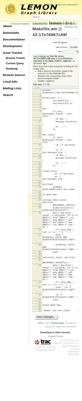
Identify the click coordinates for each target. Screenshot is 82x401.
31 (40, 218)
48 (40, 346)
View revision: (62, 47)
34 (40, 230)
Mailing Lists (12, 88)
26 (40, 200)
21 (40, 181)
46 (40, 337)
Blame (74, 24)
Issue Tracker (12, 52)
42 (40, 294)
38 (40, 276)
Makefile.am (44, 28)
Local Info (10, 81)
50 (40, 352)
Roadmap (12, 68)
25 (40, 193)
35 (40, 236)
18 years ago (40, 63)
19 (40, 171)
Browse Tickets (15, 58)
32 (40, 220)
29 (40, 212)
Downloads (11, 32)
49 (40, 349)
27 (40, 202)
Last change (39, 56)
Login (22, 4)
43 (40, 300)
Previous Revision (20, 24)
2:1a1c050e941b (64, 58)
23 (40, 187)
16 (40, 155)
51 (40, 355)
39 (40, 285)
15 (40, 146)
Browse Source (14, 75)
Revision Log (71, 27)
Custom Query (15, 63)
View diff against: (66, 42)
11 (40, 133)
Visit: (60, 51)
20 (40, 177)
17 (40, 162)
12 (40, 137)
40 (40, 288)
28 (40, 206)
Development (12, 46)
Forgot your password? (66, 4)
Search (8, 95)
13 (40, 140)
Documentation (14, 39)
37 (40, 263)
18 (40, 168)
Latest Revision (40, 24)
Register (48, 4)
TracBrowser (57, 368)
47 (40, 343)
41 (40, 291)
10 (40, 127)
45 (40, 328)
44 (40, 321)
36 (40, 257)
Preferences (34, 4)
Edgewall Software (47, 395)
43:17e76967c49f (49, 34)
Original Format (55, 381)
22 (40, 184)
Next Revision (58, 24)
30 (40, 214)
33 (40, 227)
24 (40, 190)
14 (40, 143)
